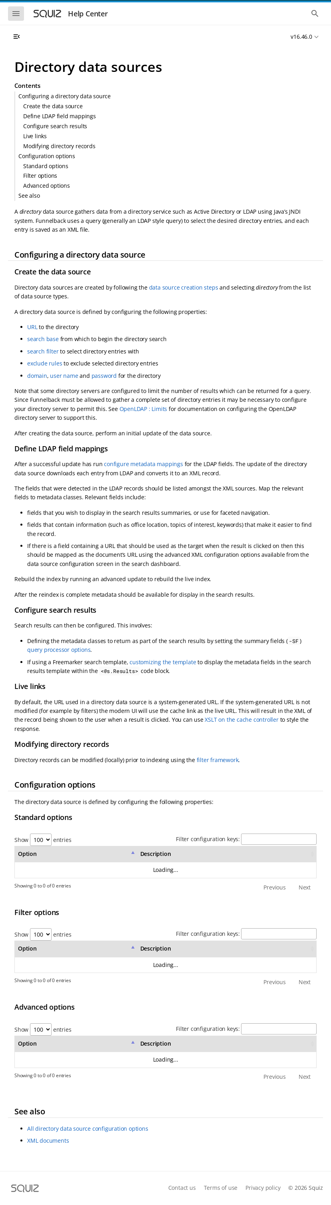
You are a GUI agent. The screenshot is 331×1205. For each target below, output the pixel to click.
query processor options (58, 649)
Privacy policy (262, 1187)
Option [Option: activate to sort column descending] (27, 854)
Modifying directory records (59, 146)
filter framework (218, 760)
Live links (35, 136)
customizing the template (163, 662)
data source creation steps (183, 287)
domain (37, 375)
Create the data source (53, 106)
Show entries (42, 840)
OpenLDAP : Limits (143, 409)
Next (305, 887)
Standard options (45, 166)
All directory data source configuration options (87, 1128)
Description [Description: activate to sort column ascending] (155, 854)
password (104, 375)
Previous (274, 887)
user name (64, 375)
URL (32, 327)
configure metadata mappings (143, 464)
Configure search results (55, 126)
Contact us (182, 1187)
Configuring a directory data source (64, 96)
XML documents (48, 1140)
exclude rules (44, 363)
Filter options (40, 175)
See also (29, 195)
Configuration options (46, 156)
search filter (42, 351)
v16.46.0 (301, 36)
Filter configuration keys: (246, 839)
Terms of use (221, 1187)
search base (43, 339)
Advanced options (46, 185)
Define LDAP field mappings (59, 116)
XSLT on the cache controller (241, 719)
